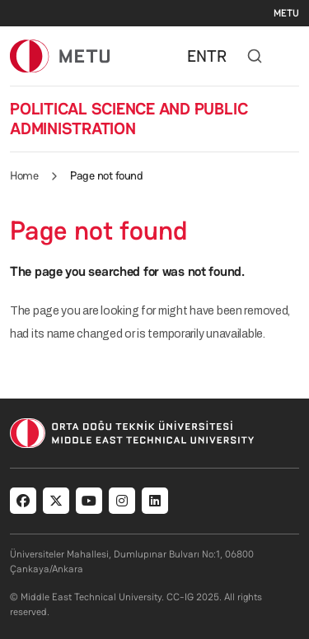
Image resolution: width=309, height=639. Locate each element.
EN (197, 56)
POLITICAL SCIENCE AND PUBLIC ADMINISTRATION (128, 118)
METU (286, 13)
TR (217, 56)
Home (24, 175)
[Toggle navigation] (291, 56)
